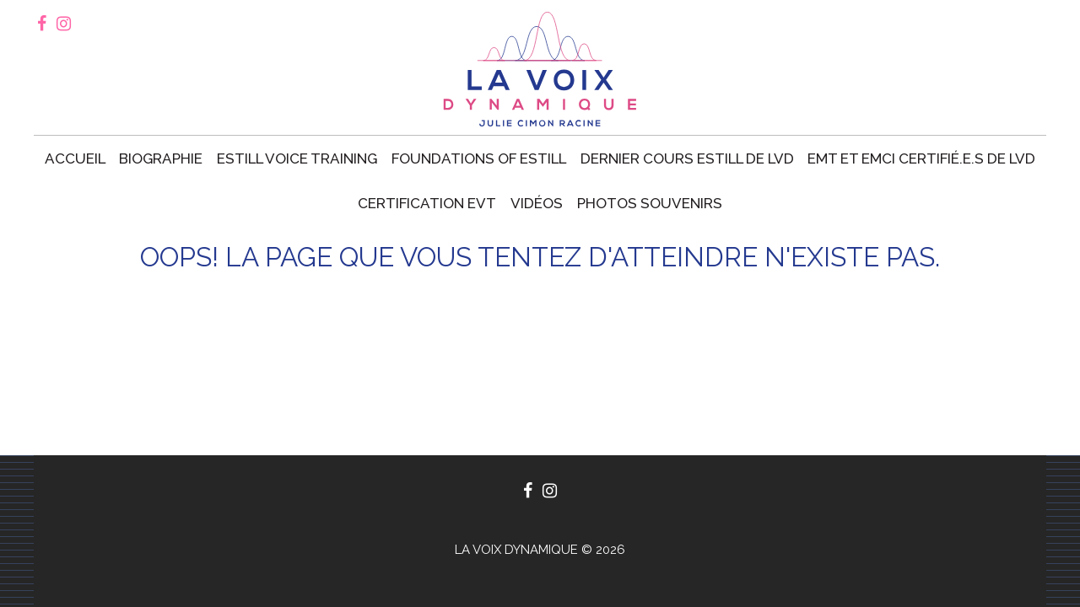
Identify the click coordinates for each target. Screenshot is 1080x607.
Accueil (75, 158)
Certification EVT (427, 203)
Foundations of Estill (479, 158)
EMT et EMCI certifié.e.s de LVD (921, 158)
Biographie (160, 158)
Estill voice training (297, 158)
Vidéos (536, 203)
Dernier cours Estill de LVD (687, 158)
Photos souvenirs (649, 203)
